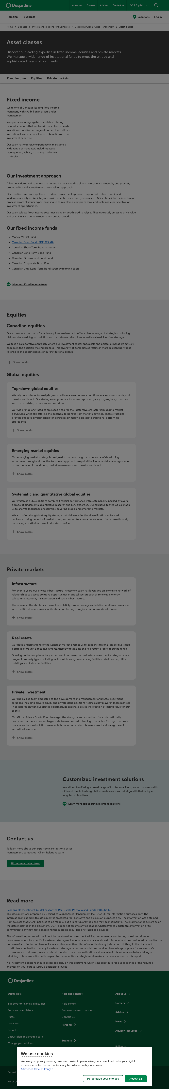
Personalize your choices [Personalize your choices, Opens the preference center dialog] (103, 1078)
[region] (84, 1066)
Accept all (135, 1078)
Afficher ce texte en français (37, 1069)
